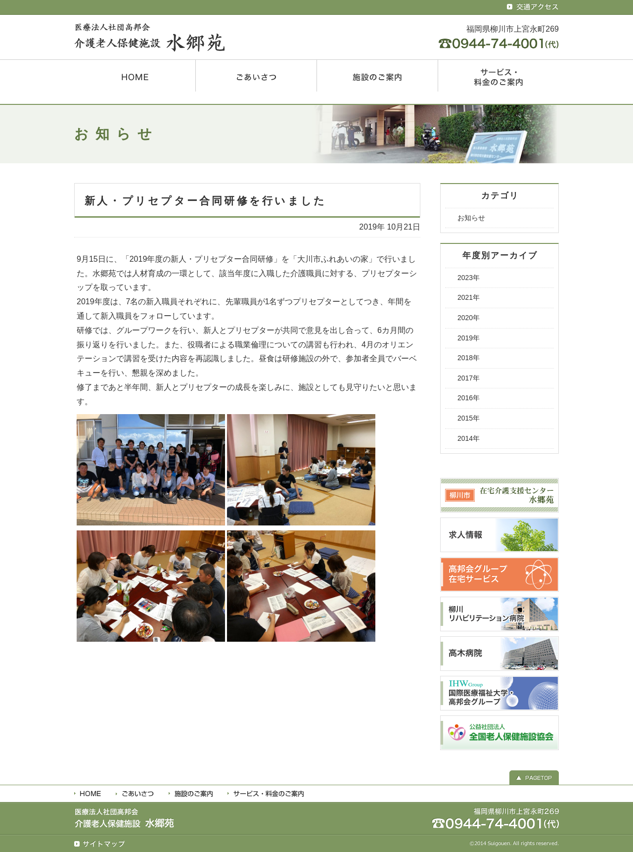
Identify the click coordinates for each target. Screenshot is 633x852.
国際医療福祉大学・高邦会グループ (499, 693)
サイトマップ (100, 844)
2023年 (468, 278)
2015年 (468, 418)
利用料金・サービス (265, 793)
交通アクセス (533, 7)
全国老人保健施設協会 (499, 732)
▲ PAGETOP (534, 776)
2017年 (468, 378)
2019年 (468, 338)
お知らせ (471, 218)
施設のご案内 (377, 76)
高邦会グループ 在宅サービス (499, 574)
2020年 (468, 318)
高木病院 (499, 653)
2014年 (468, 438)
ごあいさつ (256, 76)
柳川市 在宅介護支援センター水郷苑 (499, 495)
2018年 (468, 358)
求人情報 (499, 535)
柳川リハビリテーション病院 (499, 614)
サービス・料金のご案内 (498, 76)
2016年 (468, 398)
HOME (135, 76)
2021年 (468, 297)
